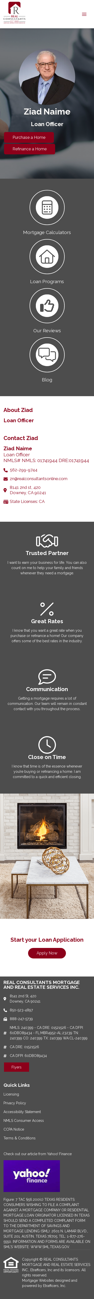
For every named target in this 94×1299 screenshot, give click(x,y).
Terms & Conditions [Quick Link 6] (20, 1138)
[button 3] (47, 310)
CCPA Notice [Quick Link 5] (14, 1129)
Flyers (17, 1067)
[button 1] (47, 212)
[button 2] (47, 261)
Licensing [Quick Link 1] (11, 1094)
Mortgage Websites (38, 1280)
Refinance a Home (30, 149)
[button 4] (47, 359)
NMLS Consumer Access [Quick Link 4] (24, 1121)
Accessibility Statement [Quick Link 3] (22, 1112)
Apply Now (47, 953)
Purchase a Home (29, 137)
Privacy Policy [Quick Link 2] (15, 1103)
